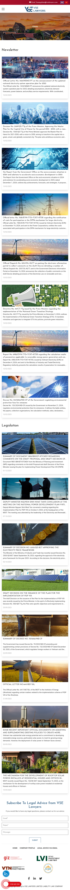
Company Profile (27, 848)
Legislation (10, 425)
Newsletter (10, 50)
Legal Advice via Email (47, 848)
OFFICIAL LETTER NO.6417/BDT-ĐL (19, 684)
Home (15, 848)
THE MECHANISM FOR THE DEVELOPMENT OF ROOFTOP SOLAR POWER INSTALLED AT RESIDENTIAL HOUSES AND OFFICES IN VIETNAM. (33, 778)
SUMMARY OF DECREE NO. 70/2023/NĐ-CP (22, 639)
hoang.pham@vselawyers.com (47, 2)
